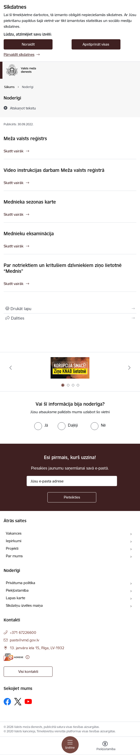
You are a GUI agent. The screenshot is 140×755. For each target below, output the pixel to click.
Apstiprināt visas (96, 44)
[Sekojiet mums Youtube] (28, 701)
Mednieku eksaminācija (29, 233)
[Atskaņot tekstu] (23, 108)
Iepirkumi (13, 541)
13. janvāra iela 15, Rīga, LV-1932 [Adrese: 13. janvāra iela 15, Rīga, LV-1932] (37, 648)
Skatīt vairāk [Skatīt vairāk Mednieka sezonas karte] (13, 214)
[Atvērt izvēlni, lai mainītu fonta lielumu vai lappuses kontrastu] (105, 746)
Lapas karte (15, 598)
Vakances (14, 533)
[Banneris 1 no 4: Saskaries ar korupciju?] (70, 367)
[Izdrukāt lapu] (70, 308)
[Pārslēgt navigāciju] (70, 744)
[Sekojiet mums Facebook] (7, 701)
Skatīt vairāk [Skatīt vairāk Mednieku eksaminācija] (13, 246)
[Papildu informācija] (27, 657)
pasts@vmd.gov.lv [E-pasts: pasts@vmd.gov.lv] (24, 640)
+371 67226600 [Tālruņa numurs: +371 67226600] (23, 632)
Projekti (12, 548)
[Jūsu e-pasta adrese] (72, 481)
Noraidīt (28, 44)
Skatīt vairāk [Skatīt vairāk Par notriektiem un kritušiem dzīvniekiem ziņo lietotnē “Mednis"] (13, 283)
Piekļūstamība (17, 590)
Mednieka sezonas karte (30, 202)
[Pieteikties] (71, 497)
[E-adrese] (13, 657)
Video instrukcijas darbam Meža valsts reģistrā (54, 170)
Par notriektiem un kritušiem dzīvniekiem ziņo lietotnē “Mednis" (63, 268)
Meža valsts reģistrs (25, 138)
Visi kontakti (28, 671)
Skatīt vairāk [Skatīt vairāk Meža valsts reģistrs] (13, 151)
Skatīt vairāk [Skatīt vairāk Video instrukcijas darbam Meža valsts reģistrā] (13, 182)
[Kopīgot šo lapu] (70, 318)
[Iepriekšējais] (10, 368)
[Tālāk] (129, 368)
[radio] (41, 425)
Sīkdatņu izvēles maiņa (24, 605)
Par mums (14, 556)
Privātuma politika (20, 582)
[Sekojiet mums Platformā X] (18, 701)
